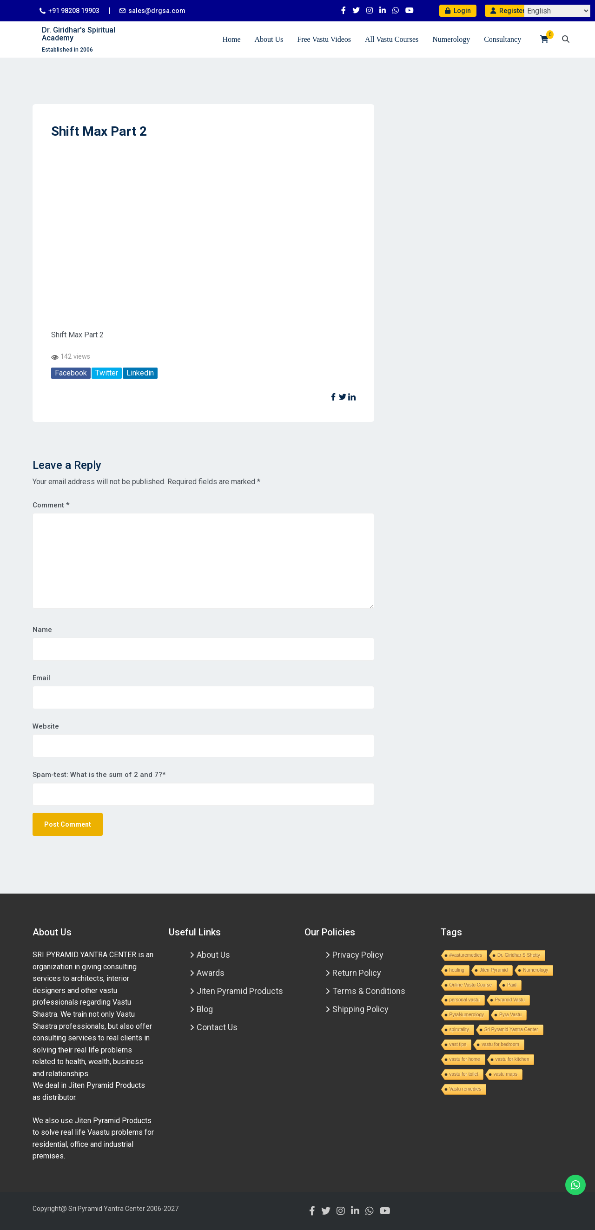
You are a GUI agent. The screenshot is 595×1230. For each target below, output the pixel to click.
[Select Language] (557, 11)
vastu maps (505, 1074)
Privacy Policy (357, 955)
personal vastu (465, 999)
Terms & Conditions (368, 991)
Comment (51, 505)
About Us (268, 39)
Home (231, 39)
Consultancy (502, 39)
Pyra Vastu (510, 1014)
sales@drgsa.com (156, 10)
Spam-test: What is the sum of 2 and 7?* (99, 774)
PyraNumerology (467, 1014)
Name (42, 629)
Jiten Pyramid (494, 970)
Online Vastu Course (471, 984)
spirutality (459, 1029)
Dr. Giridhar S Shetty (518, 955)
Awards (211, 973)
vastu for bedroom (500, 1044)
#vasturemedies (466, 955)
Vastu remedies (466, 1089)
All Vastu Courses (391, 39)
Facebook (71, 372)
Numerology (451, 39)
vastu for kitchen (512, 1059)
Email (41, 678)
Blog (205, 1009)
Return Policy (356, 973)
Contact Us (217, 1027)
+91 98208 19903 (73, 10)
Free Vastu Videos (324, 39)
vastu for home (465, 1059)
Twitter (106, 372)
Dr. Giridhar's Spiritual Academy (78, 34)
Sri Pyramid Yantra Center (511, 1029)
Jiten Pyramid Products (240, 991)
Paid (511, 984)
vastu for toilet (464, 1074)
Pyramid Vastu (510, 999)
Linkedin (140, 372)
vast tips (458, 1044)
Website (46, 726)
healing (457, 970)
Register (507, 10)
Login (458, 10)
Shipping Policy (360, 1009)
